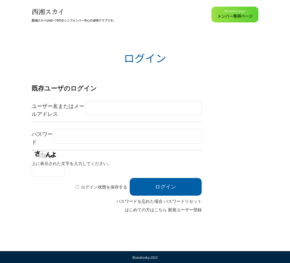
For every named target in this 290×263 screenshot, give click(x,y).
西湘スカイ (48, 11)
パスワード (42, 138)
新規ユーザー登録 (185, 210)
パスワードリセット (183, 201)
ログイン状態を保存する (104, 187)
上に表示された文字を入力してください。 (72, 163)
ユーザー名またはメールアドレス (58, 110)
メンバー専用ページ (235, 14)
